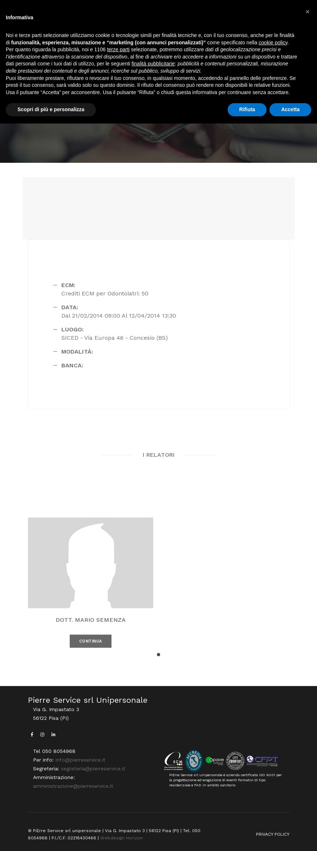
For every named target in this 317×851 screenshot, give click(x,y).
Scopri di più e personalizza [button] (50, 109)
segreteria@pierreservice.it (93, 768)
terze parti (118, 49)
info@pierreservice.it (80, 760)
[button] (158, 654)
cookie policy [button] (273, 42)
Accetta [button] (290, 109)
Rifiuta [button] (247, 109)
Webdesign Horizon (121, 837)
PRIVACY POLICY (272, 834)
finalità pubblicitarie (153, 63)
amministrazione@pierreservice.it (73, 786)
